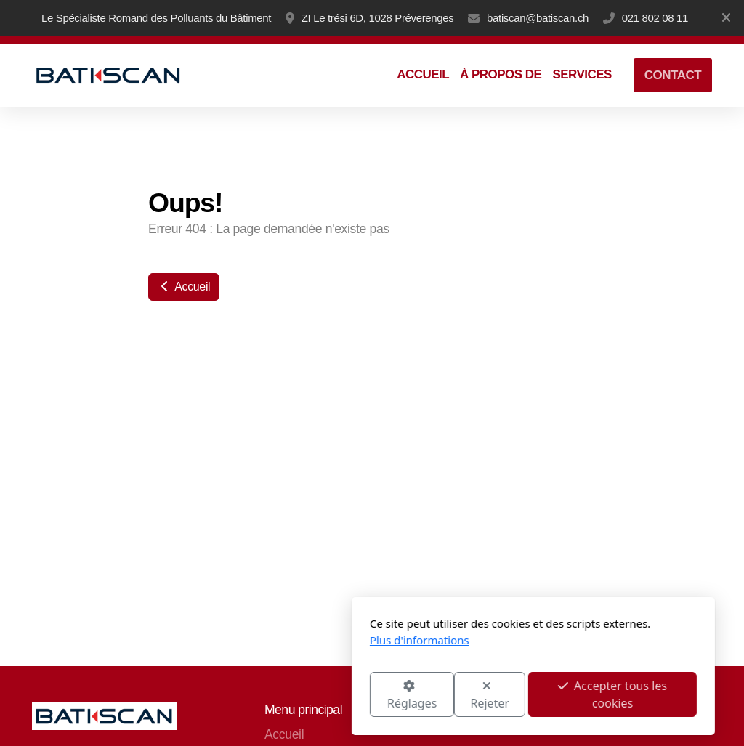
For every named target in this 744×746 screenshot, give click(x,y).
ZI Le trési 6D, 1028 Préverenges (378, 18)
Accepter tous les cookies (451, 694)
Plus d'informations (258, 640)
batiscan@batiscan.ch (538, 18)
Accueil (184, 286)
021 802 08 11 (655, 18)
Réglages (250, 695)
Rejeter (329, 695)
